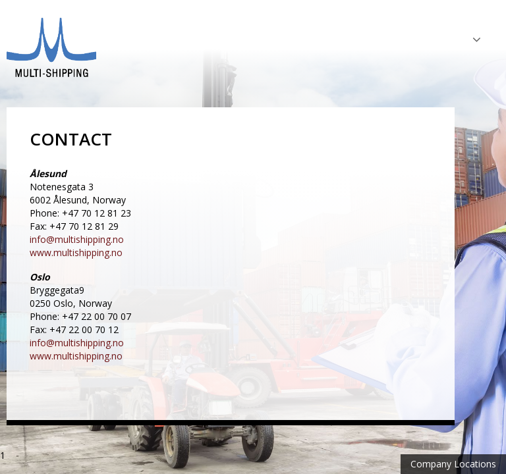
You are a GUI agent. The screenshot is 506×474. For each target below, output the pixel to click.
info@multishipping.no (77, 239)
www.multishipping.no (76, 252)
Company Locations (453, 464)
